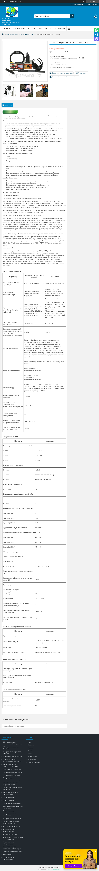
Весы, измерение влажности (13, 769)
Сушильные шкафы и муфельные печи (10, 784)
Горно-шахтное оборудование (8, 858)
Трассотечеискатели (10, 834)
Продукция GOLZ (9, 797)
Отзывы (30, 748)
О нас (34, 29)
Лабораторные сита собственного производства (12, 779)
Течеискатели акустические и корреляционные (13, 838)
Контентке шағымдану (54, 869)
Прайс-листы (32, 757)
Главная (6, 29)
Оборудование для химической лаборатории (12, 848)
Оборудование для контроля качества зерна (13, 807)
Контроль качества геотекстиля (9, 815)
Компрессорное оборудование (8, 843)
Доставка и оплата (57, 29)
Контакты (43, 29)
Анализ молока (8, 811)
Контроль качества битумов (12, 772)
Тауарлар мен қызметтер (13, 34)
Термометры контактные (11, 826)
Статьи (30, 754)
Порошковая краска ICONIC (12, 852)
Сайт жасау (11, 1)
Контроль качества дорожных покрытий (10, 765)
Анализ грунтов (8, 800)
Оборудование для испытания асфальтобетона (12, 760)
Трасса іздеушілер (29, 34)
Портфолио (32, 759)
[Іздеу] (72, 15)
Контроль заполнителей (11, 775)
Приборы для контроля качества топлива (11, 822)
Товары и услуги (19, 29)
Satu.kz (58, 867)
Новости (30, 751)
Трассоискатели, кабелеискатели (8, 830)
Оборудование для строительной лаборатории (12, 743)
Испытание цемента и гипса (12, 756)
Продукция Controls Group (12, 803)
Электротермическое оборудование (10, 793)
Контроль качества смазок (12, 819)
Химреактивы (8, 854)
